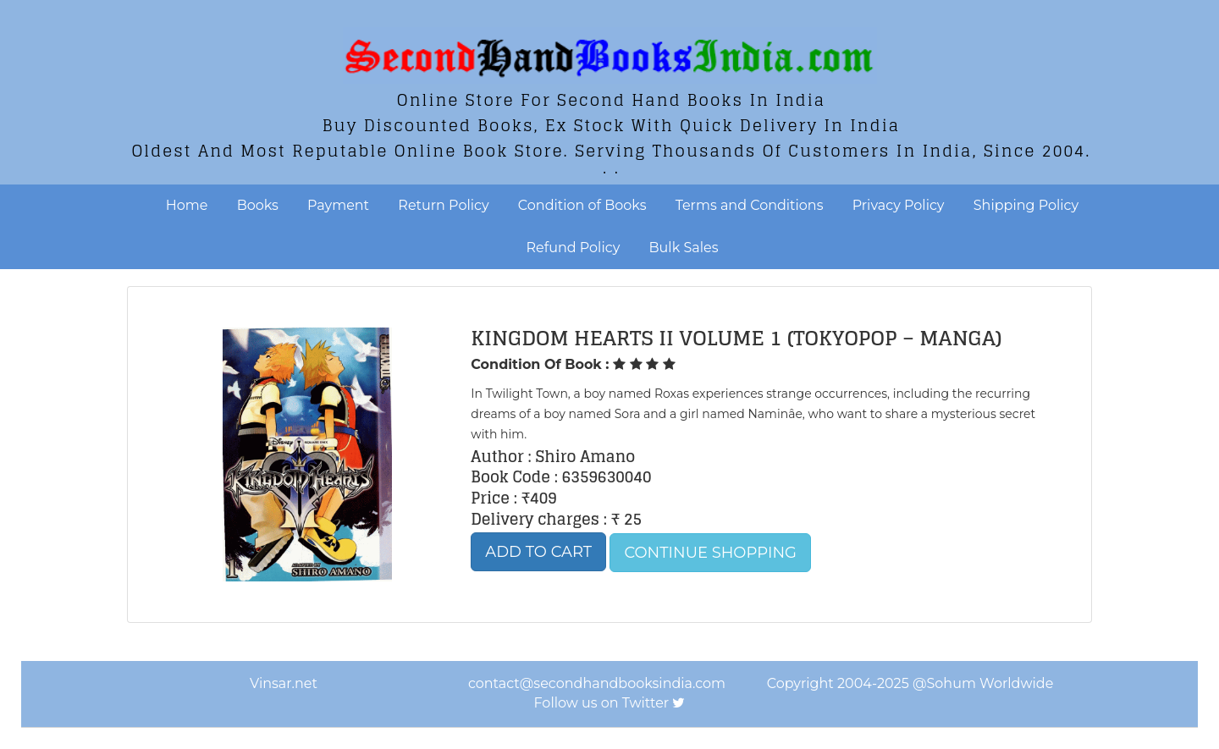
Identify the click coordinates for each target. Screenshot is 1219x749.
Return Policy (443, 205)
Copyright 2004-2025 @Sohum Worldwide (910, 683)
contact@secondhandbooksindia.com (596, 683)
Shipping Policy (1026, 205)
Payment (338, 205)
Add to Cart (538, 551)
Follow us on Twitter (602, 703)
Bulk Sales (684, 248)
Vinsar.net (283, 683)
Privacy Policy (898, 205)
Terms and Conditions (750, 205)
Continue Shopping (710, 552)
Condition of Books (582, 205)
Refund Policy (574, 248)
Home (187, 205)
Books (258, 205)
